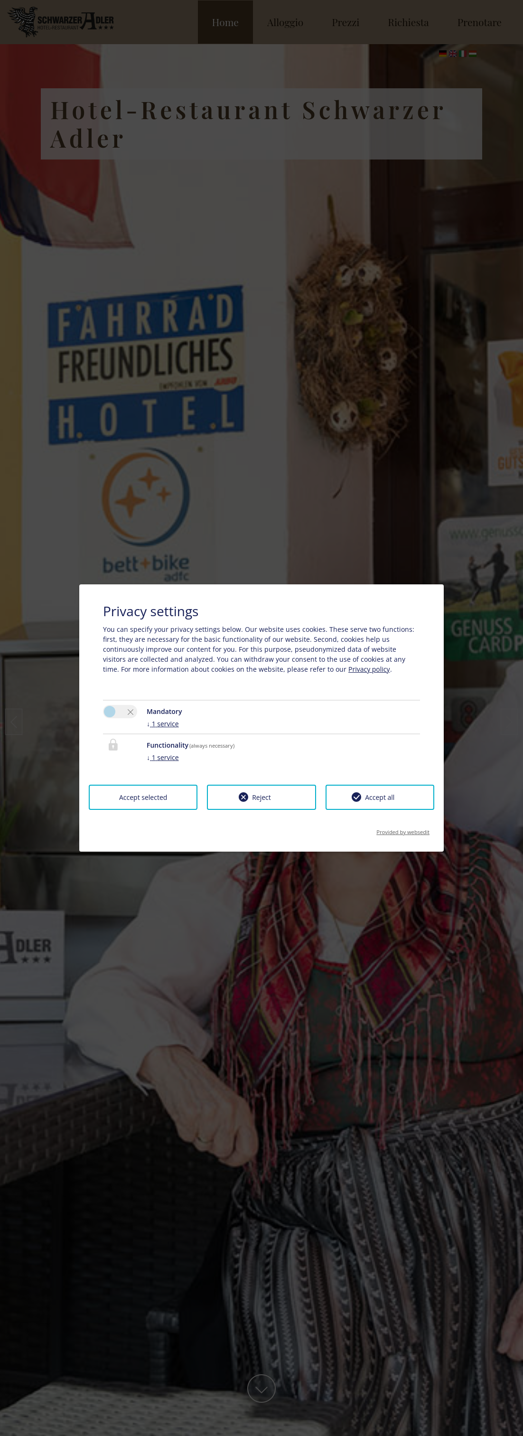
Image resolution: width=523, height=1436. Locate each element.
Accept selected (143, 797)
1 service (163, 723)
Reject (261, 797)
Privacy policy (369, 669)
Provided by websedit (403, 829)
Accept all (379, 797)
